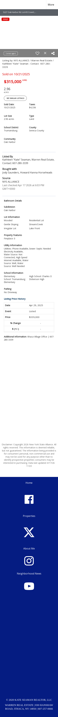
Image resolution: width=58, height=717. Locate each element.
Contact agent (11, 53)
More (51, 4)
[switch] (37, 53)
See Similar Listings (15, 98)
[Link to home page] (5, 4)
